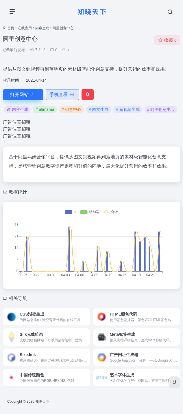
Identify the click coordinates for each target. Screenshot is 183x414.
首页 (10, 28)
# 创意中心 (72, 109)
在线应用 (25, 28)
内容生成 (42, 28)
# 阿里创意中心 (161, 109)
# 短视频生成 (128, 109)
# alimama (45, 109)
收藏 (167, 40)
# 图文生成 (98, 109)
